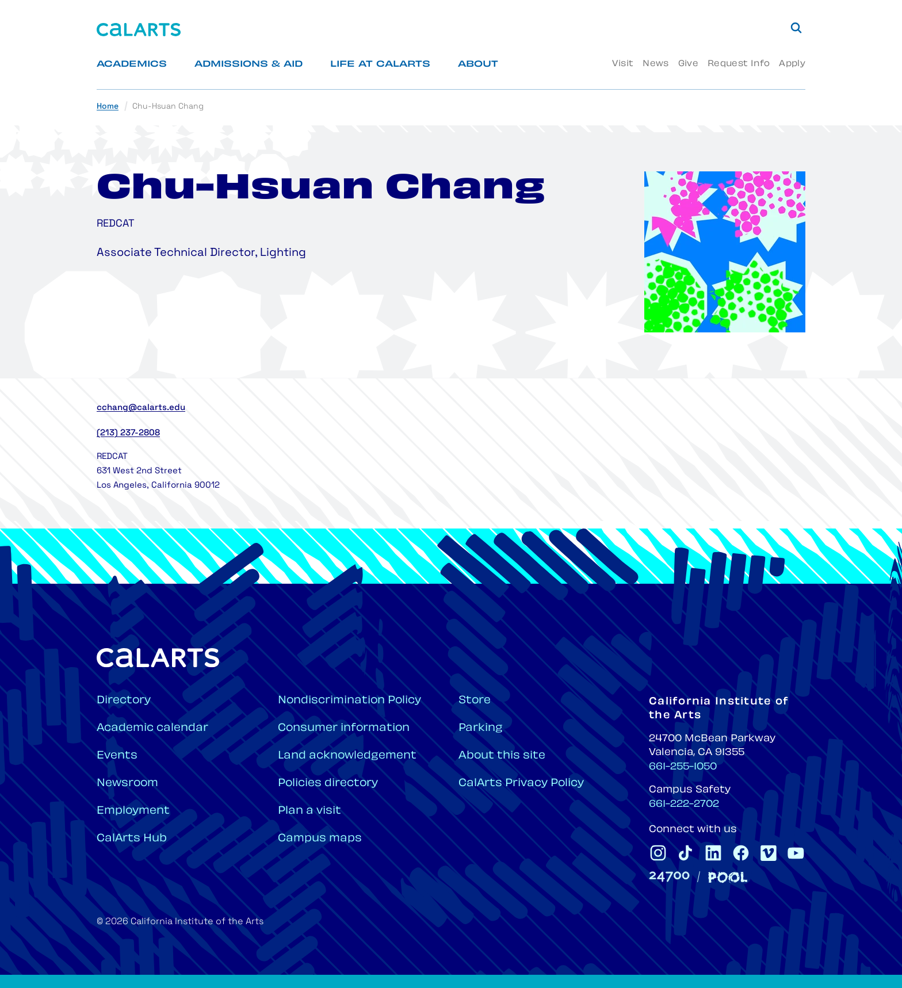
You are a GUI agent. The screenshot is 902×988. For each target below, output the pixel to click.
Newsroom (127, 783)
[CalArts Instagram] (658, 853)
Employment (133, 811)
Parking (480, 728)
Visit (622, 64)
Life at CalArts (380, 64)
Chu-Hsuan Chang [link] (168, 106)
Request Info (739, 64)
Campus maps (320, 839)
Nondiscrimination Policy (349, 701)
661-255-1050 (683, 767)
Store (474, 701)
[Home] (139, 29)
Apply (792, 64)
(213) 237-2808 (128, 433)
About (478, 64)
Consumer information (344, 728)
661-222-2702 (684, 804)
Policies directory (328, 783)
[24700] (669, 876)
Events (117, 756)
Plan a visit (309, 811)
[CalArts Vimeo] (768, 853)
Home (108, 106)
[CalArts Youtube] (796, 853)
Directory (124, 701)
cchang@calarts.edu (141, 408)
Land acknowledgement (347, 756)
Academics (132, 64)
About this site (501, 756)
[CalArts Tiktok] (685, 853)
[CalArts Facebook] (741, 853)
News (655, 64)
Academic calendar (152, 728)
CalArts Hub (132, 839)
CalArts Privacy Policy (521, 783)
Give (688, 64)
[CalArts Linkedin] (713, 853)
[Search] (796, 27)
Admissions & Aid (248, 64)
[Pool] (727, 877)
